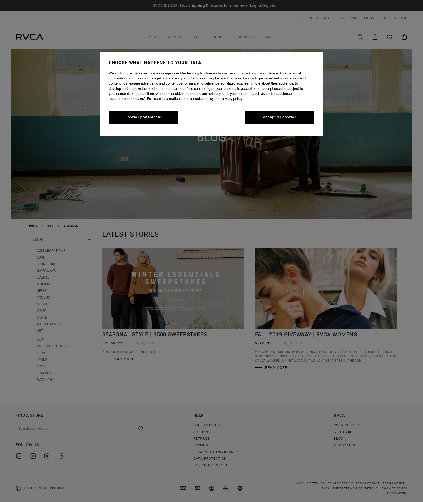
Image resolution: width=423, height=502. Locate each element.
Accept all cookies (279, 117)
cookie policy (203, 98)
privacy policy (231, 98)
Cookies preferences (143, 117)
